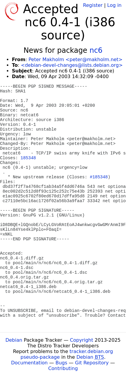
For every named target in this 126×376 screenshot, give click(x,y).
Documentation (29, 363)
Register (93, 5)
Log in (114, 5)
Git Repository (91, 363)
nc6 (96, 50)
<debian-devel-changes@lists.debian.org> (72, 65)
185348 (28, 158)
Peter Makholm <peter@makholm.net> (75, 59)
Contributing (63, 368)
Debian (13, 340)
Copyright (81, 340)
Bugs (61, 363)
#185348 (99, 177)
